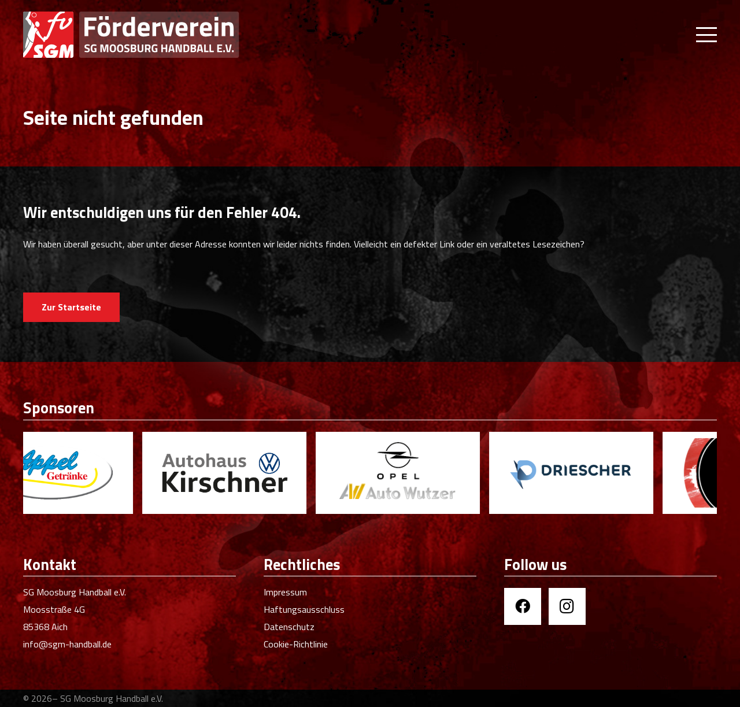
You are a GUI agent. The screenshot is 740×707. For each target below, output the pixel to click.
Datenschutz (289, 627)
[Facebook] (522, 606)
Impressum (285, 592)
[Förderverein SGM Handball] (168, 35)
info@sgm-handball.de (67, 644)
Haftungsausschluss (304, 609)
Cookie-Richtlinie (296, 644)
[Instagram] (567, 606)
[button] (706, 34)
